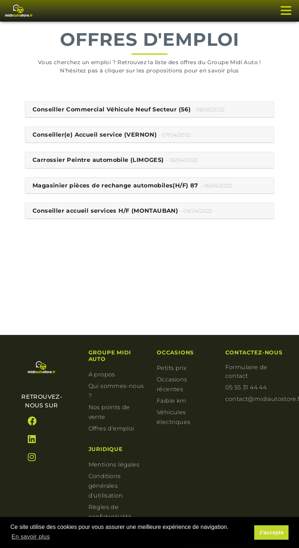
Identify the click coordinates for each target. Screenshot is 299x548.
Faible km (171, 400)
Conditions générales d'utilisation (105, 486)
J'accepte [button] (271, 532)
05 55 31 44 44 (246, 387)
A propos (101, 374)
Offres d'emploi (111, 428)
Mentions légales (113, 464)
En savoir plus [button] (31, 537)
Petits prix (171, 367)
